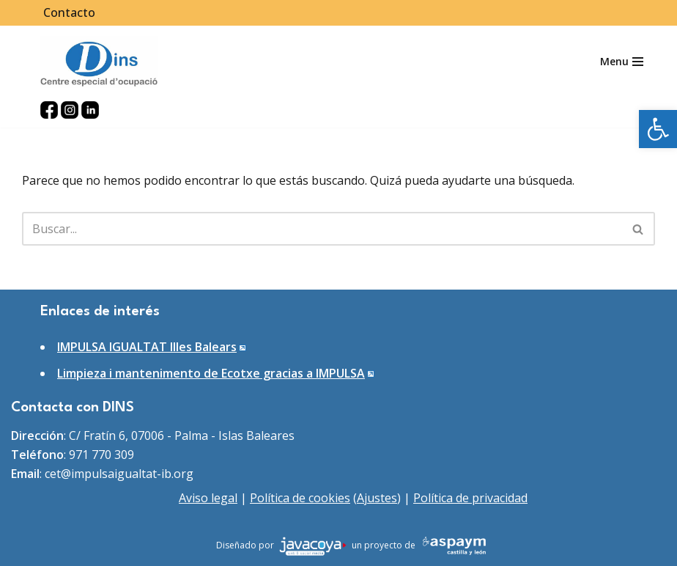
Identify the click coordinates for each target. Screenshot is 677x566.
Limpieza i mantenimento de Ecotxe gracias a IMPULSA (211, 373)
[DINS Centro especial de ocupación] (99, 62)
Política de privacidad (470, 498)
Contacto (69, 12)
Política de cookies (300, 498)
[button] (658, 129)
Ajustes (377, 498)
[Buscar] (322, 229)
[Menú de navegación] (621, 61)
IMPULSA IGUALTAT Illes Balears (147, 347)
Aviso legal (208, 498)
